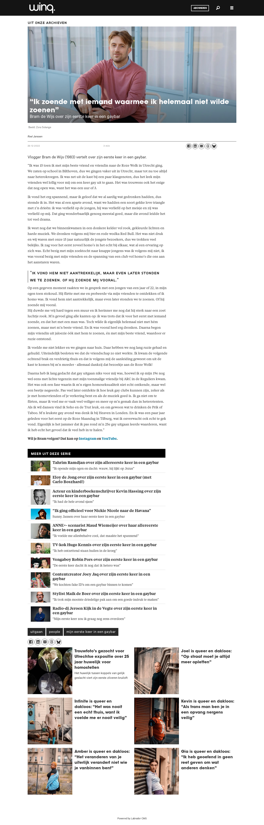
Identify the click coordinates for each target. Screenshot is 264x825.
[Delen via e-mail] (201, 146)
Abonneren (200, 8)
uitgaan (36, 632)
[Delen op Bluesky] (214, 146)
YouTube (109, 438)
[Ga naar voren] (42, 8)
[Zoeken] (218, 8)
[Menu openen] (232, 8)
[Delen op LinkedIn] (195, 146)
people (54, 632)
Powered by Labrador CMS (132, 819)
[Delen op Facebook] (189, 146)
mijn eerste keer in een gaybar (91, 632)
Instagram (87, 438)
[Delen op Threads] (208, 146)
